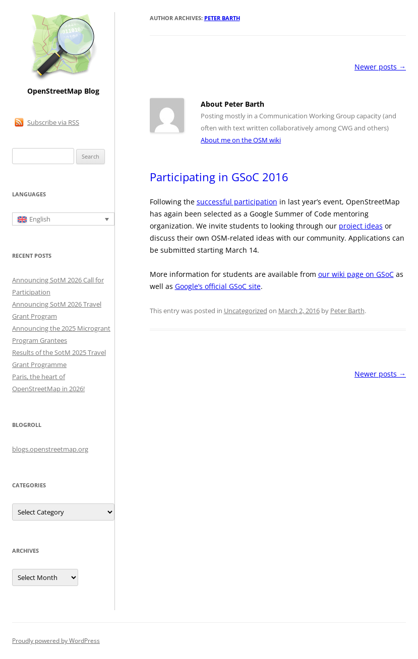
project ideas (361, 226)
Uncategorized (245, 310)
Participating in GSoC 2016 (219, 176)
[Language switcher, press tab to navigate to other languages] (63, 219)
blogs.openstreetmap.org (50, 449)
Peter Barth (222, 18)
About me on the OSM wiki (241, 139)
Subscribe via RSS (53, 122)
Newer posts (380, 66)
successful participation (237, 201)
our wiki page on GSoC (356, 274)
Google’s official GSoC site (218, 286)
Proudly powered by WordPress (56, 640)
